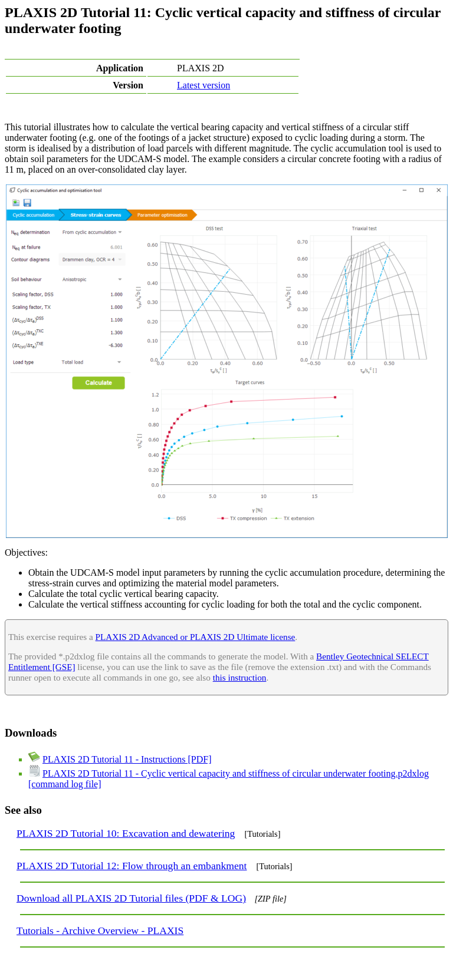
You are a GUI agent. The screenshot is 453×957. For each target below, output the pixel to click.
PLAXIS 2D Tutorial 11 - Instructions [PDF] (127, 759)
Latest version (203, 85)
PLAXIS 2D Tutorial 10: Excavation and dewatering (126, 833)
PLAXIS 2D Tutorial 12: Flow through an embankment (132, 866)
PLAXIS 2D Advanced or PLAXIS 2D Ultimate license (196, 637)
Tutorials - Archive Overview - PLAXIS (100, 930)
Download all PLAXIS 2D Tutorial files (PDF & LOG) (131, 898)
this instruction (240, 677)
